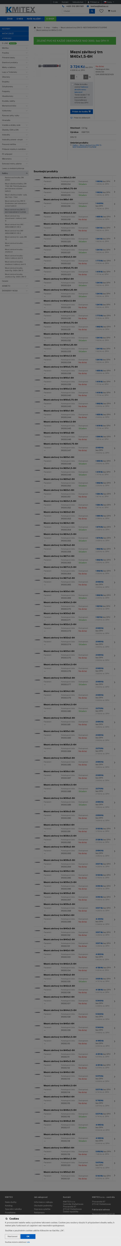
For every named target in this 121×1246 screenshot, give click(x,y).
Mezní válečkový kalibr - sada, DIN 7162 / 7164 (16, 196)
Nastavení (12, 1236)
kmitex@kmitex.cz (99, 6)
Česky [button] (108, 2)
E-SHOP (50, 19)
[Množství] (79, 77)
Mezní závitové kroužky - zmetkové (14, 251)
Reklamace (39, 1212)
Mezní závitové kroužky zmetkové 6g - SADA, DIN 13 (15, 275)
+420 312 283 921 (75, 6)
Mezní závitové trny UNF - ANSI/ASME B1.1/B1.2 (14, 232)
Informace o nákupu (43, 1202)
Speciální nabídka (13, 1209)
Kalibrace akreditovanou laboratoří (81, 89)
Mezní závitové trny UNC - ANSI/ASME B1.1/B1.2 (14, 226)
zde (28, 1242)
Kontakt (65, 2)
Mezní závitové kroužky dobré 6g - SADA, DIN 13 (14, 269)
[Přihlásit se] (93, 2)
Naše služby (10, 1202)
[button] (27, 48)
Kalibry (55, 28)
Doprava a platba (42, 1209)
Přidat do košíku (81, 111)
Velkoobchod (77, 2)
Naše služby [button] (34, 19)
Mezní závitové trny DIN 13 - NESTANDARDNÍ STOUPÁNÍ (15, 211)
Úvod (10, 19)
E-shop (47, 28)
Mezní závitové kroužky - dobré (14, 244)
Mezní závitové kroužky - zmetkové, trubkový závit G (15, 263)
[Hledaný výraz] (75, 11)
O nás (55, 2)
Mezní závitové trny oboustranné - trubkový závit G (15, 218)
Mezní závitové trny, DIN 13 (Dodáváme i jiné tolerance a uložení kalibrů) (15, 203)
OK (28, 1236)
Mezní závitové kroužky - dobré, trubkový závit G (14, 257)
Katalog (8, 1205)
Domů (37, 28)
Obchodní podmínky (43, 1205)
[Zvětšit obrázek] (49, 65)
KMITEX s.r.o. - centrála (103, 1197)
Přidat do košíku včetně (83, 93)
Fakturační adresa (101, 1209)
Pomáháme (10, 1212)
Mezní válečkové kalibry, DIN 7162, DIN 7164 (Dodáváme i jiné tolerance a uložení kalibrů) (16, 187)
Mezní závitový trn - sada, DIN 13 (16, 238)
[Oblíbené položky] (101, 11)
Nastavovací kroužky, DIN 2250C (14, 179)
